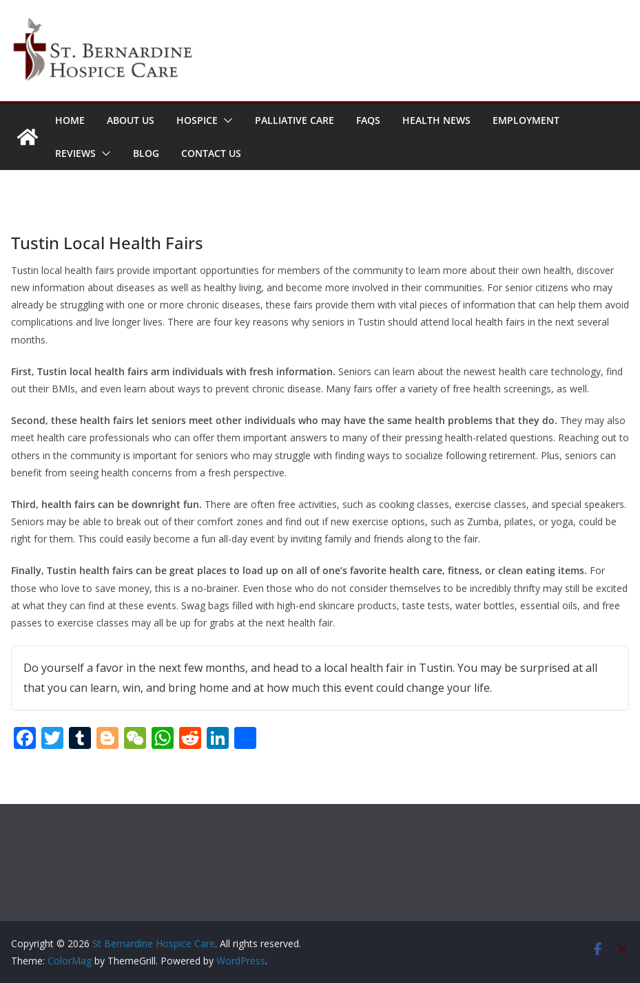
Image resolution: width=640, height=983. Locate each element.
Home (70, 120)
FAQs (368, 120)
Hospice (197, 120)
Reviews (75, 153)
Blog (146, 153)
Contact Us (211, 153)
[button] (225, 120)
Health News (436, 120)
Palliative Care (294, 120)
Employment (526, 120)
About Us (130, 120)
